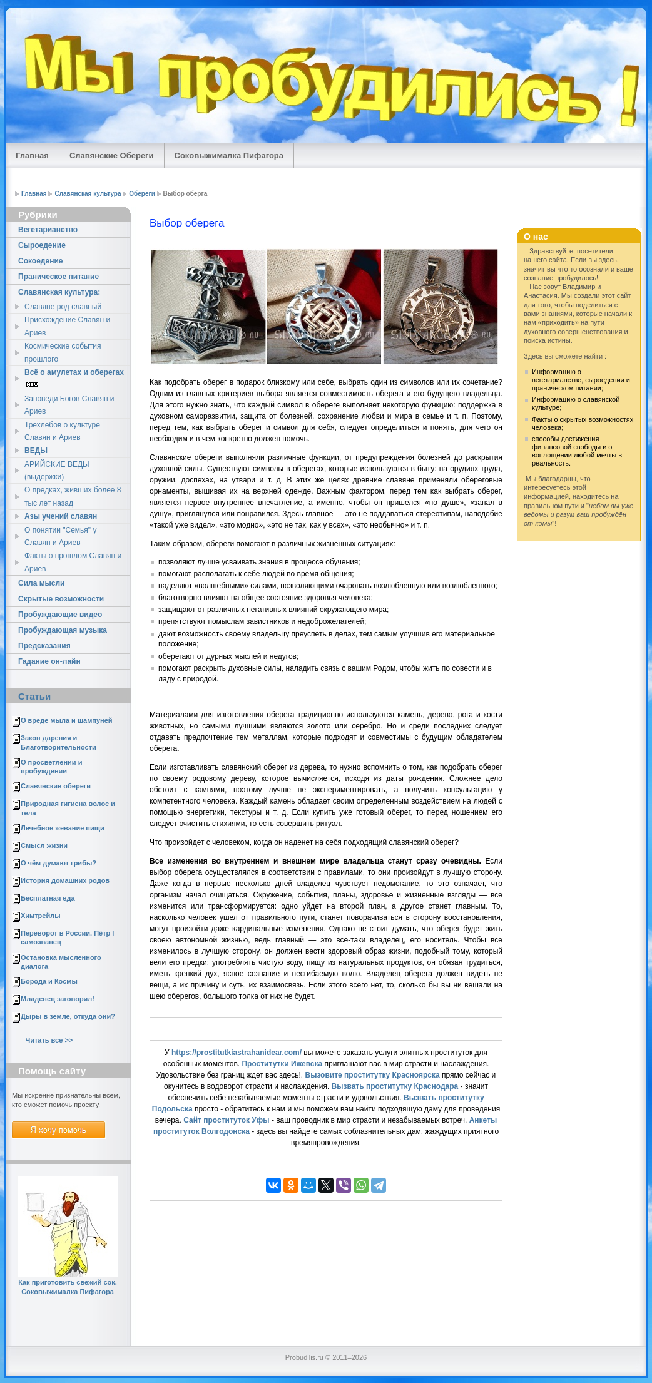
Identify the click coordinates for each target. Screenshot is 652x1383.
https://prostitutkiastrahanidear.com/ (236, 1052)
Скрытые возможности (61, 599)
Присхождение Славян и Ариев (67, 326)
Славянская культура (87, 193)
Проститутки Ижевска (282, 1063)
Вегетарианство (48, 229)
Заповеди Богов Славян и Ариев (69, 405)
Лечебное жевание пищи (62, 828)
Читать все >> (49, 1040)
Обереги (142, 193)
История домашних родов (65, 880)
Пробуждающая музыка (62, 630)
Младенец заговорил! (57, 999)
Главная (32, 155)
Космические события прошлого (62, 352)
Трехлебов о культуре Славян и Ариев (62, 431)
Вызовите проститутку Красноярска (372, 1075)
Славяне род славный (62, 306)
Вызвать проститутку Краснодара (395, 1086)
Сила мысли (41, 583)
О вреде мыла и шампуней (67, 720)
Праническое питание (58, 276)
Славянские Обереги (111, 155)
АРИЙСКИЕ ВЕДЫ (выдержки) (56, 470)
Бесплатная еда (48, 898)
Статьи (34, 696)
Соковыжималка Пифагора (229, 155)
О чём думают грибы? (58, 863)
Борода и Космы (49, 981)
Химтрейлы (41, 915)
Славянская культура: (59, 292)
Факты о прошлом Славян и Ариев (72, 562)
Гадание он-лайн (49, 661)
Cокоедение (40, 261)
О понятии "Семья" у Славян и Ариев (60, 536)
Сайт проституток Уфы (226, 1120)
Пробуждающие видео (60, 614)
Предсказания (44, 645)
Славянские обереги (56, 786)
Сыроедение (42, 245)
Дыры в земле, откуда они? (68, 1016)
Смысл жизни (44, 845)
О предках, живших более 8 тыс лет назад (72, 496)
